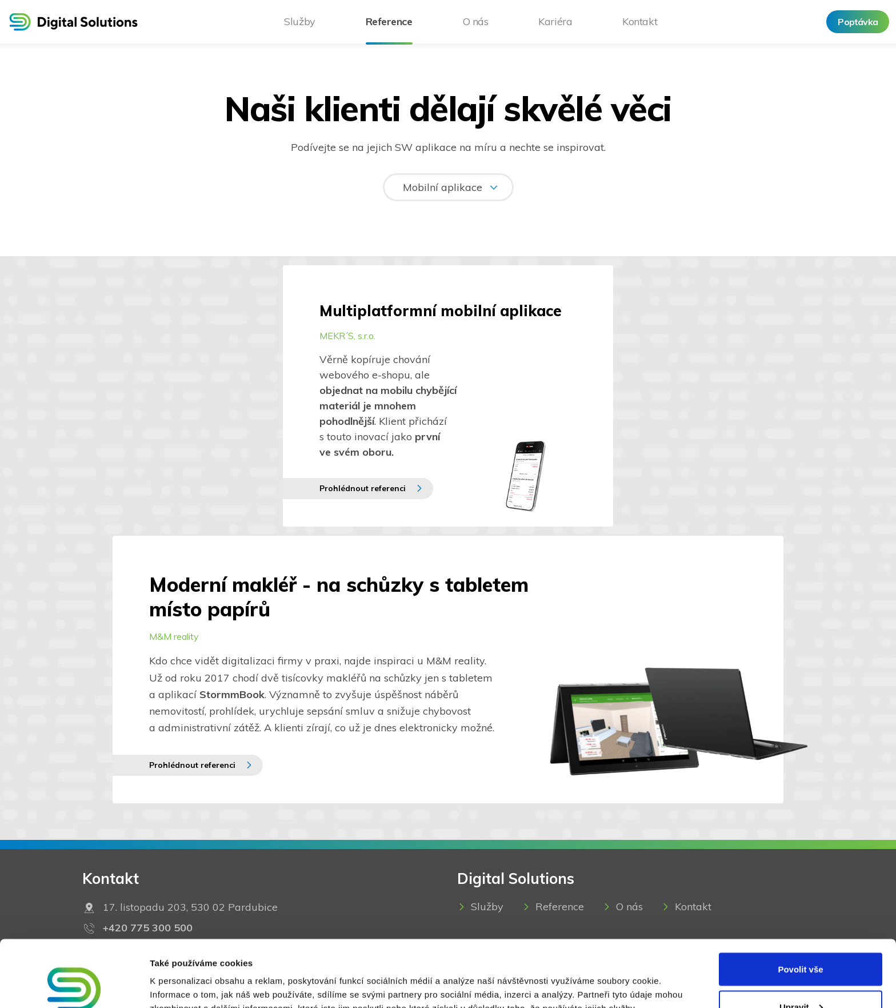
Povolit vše (800, 902)
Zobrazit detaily (182, 973)
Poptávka (858, 21)
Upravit (801, 940)
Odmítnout (800, 977)
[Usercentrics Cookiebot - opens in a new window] (74, 985)
